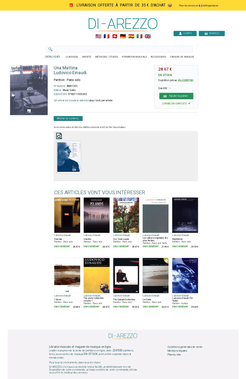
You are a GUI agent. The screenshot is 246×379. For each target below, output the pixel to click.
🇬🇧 (148, 36)
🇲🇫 (107, 36)
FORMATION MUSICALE (134, 57)
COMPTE (185, 33)
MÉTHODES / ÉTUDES (106, 57)
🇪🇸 (131, 36)
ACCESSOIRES (158, 57)
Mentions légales (177, 351)
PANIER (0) (211, 33)
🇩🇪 (123, 36)
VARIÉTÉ (86, 57)
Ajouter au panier (176, 96)
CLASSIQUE (72, 57)
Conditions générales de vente (185, 347)
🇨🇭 (115, 36)
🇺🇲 (98, 36)
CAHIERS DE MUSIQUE (182, 57)
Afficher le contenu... (68, 118)
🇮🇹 (139, 36)
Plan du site (174, 354)
